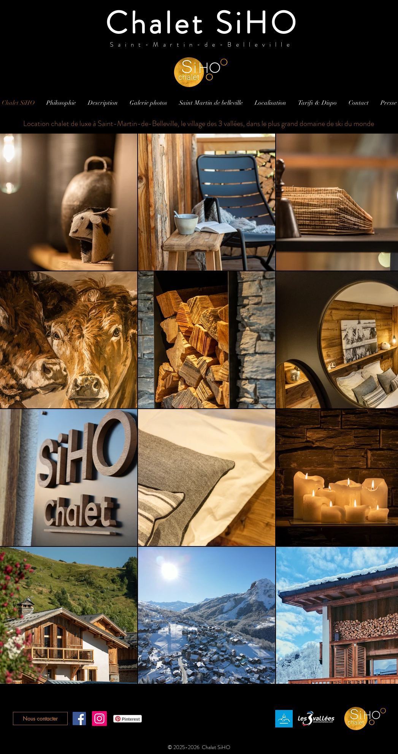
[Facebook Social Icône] (79, 718)
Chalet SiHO (202, 23)
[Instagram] (99, 718)
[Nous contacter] (40, 718)
